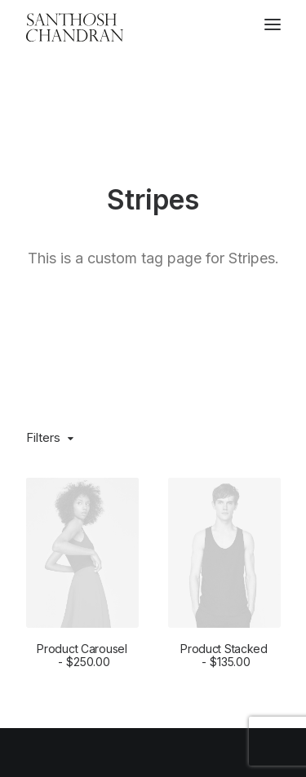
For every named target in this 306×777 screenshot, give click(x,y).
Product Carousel (82, 551)
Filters (43, 333)
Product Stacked (224, 551)
